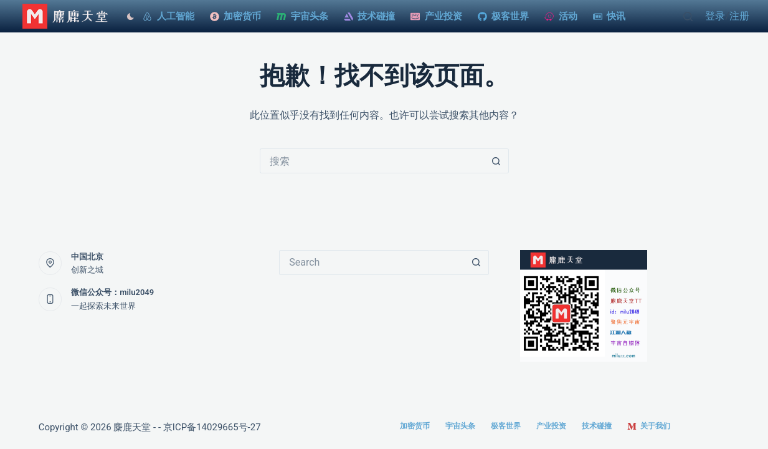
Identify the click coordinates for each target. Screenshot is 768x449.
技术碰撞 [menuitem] (370, 16)
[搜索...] (372, 160)
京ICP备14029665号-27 (212, 427)
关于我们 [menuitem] (648, 426)
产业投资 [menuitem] (436, 16)
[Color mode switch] (127, 16)
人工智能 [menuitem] (168, 16)
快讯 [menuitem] (609, 16)
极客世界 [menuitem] (503, 16)
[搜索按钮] (496, 160)
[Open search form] (688, 16)
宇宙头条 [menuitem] (302, 16)
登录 (715, 16)
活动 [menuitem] (560, 16)
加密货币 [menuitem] (236, 16)
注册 (739, 16)
